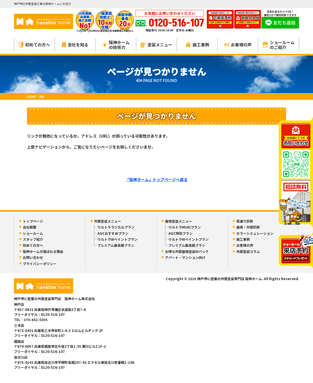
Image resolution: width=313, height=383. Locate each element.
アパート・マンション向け (185, 257)
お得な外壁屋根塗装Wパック (187, 251)
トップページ (33, 221)
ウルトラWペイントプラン (117, 239)
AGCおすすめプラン (112, 233)
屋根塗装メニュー (178, 221)
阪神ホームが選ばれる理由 (43, 251)
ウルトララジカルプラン (115, 227)
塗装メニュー (156, 44)
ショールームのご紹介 (278, 44)
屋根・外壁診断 (248, 227)
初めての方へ (34, 44)
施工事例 (197, 44)
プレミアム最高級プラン (115, 245)
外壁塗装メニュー (107, 221)
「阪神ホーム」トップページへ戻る (156, 179)
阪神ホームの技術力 (116, 44)
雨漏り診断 (244, 221)
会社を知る (75, 44)
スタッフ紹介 (33, 239)
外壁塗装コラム (248, 251)
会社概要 (29, 227)
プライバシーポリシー (39, 263)
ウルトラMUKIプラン (184, 227)
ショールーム (33, 233)
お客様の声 (238, 44)
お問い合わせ (33, 257)
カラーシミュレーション (254, 233)
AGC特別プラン (180, 233)
